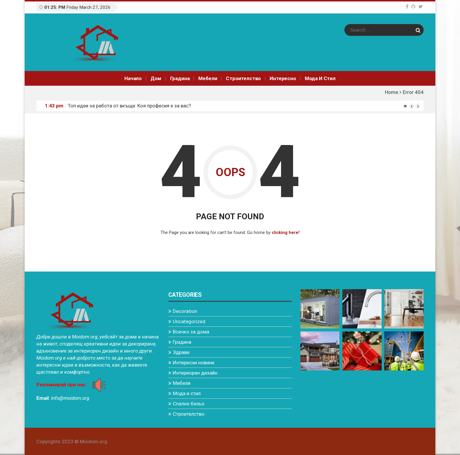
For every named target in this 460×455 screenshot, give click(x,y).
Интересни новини (193, 362)
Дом (155, 78)
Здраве (181, 352)
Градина (180, 78)
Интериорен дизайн (195, 372)
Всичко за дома (191, 331)
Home (391, 92)
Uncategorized (189, 321)
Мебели (207, 78)
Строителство (243, 78)
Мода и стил (320, 78)
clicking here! (285, 232)
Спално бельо (188, 403)
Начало (133, 78)
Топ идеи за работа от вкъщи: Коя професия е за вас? (129, 106)
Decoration (185, 311)
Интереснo (283, 78)
